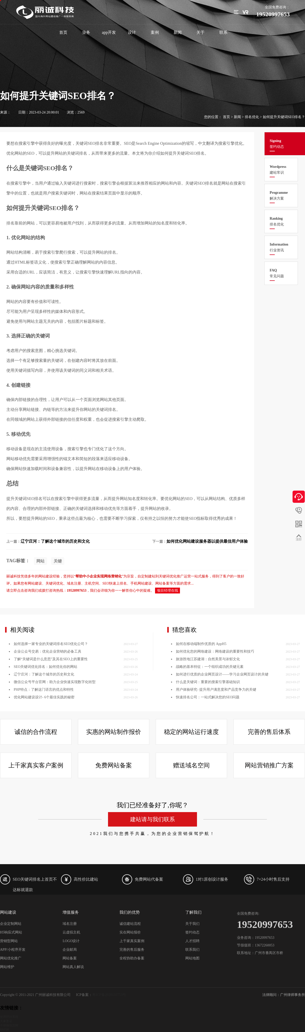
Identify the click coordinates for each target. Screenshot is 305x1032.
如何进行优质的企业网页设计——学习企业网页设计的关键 (222, 728)
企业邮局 (70, 950)
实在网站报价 (130, 932)
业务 (86, 32)
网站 (40, 561)
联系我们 (192, 950)
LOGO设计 (71, 941)
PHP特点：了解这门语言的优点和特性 (44, 743)
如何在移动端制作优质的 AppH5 (201, 697)
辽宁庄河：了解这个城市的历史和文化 (55, 541)
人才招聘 (192, 941)
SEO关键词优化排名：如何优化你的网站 (45, 720)
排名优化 (252, 117)
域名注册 (70, 924)
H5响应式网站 (11, 932)
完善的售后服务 (131, 950)
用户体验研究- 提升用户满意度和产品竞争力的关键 (216, 743)
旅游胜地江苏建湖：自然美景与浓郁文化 (208, 713)
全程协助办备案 (131, 958)
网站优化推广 (10, 958)
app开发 (109, 32)
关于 (200, 32)
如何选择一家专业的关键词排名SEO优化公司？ (51, 697)
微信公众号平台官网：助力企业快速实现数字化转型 (55, 735)
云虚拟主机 (71, 932)
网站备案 (70, 958)
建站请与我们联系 (152, 1013)
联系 (223, 32)
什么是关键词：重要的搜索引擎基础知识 (208, 735)
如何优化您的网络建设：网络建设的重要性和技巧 (215, 705)
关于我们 (192, 924)
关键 (58, 561)
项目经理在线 (167, 590)
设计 (132, 32)
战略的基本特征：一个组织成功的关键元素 (209, 720)
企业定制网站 (10, 924)
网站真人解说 (73, 967)
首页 (63, 32)
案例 (155, 32)
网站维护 (7, 967)
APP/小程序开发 (12, 950)
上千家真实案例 (131, 941)
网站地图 (192, 958)
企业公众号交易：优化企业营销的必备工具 (47, 705)
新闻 (178, 32)
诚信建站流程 (130, 924)
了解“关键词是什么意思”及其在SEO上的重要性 (51, 713)
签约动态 (192, 932)
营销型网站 (9, 941)
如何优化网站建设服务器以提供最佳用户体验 (207, 541)
